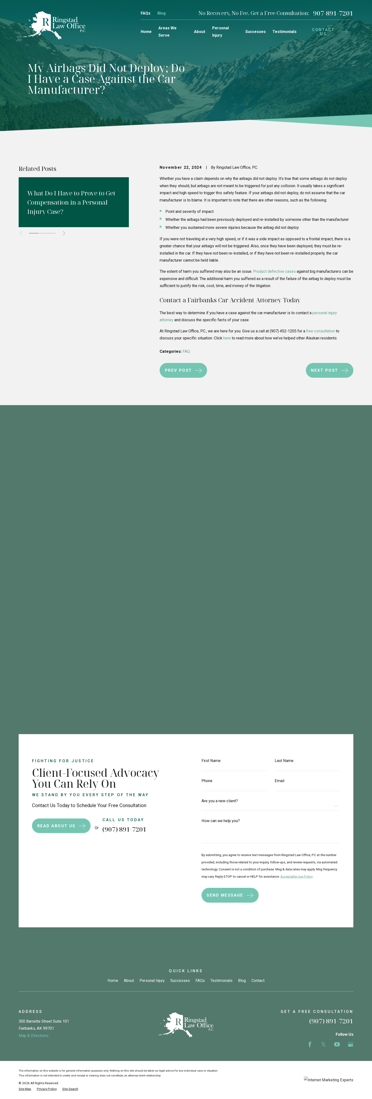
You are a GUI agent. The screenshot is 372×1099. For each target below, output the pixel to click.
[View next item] (64, 233)
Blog (161, 13)
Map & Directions (33, 663)
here (227, 338)
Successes (180, 608)
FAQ (186, 351)
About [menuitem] (199, 31)
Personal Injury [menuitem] (220, 31)
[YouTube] (337, 672)
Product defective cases (274, 271)
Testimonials (221, 608)
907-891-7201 (333, 13)
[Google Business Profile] (350, 672)
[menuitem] (25, 717)
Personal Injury (152, 608)
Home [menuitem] (146, 31)
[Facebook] (310, 672)
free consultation (320, 331)
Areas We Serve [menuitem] (167, 31)
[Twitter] (323, 672)
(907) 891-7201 (119, 456)
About (129, 608)
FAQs (145, 13)
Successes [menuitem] (255, 31)
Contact (257, 608)
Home (113, 608)
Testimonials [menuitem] (284, 31)
